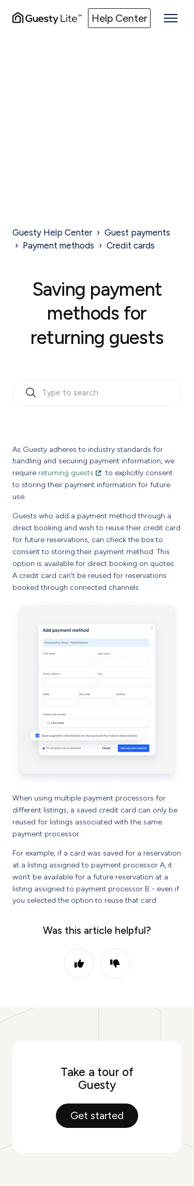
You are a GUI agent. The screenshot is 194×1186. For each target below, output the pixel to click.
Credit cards (131, 245)
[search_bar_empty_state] (97, 392)
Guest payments (137, 232)
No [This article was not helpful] (115, 963)
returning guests (66, 472)
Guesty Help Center (52, 232)
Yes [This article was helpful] (79, 963)
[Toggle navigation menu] (171, 18)
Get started (97, 1115)
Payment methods (58, 245)
